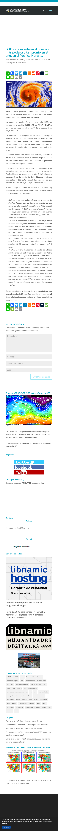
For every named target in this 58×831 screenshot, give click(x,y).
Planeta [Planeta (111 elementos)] (14, 703)
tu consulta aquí (23, 783)
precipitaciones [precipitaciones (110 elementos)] (22, 703)
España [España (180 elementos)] (19, 688)
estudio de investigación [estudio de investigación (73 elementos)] (30, 688)
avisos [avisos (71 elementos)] (22, 677)
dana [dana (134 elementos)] (13, 688)
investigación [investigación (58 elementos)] (10, 696)
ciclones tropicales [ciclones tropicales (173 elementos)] (36, 684)
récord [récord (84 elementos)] (38, 703)
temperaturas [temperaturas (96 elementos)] (19, 707)
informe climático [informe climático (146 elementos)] (43, 692)
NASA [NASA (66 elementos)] (18, 699)
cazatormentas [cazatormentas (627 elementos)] (41, 680)
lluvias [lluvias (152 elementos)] (30, 696)
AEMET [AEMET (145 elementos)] (9, 677)
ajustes (4, 823)
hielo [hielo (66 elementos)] (35, 692)
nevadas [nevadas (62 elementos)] (24, 699)
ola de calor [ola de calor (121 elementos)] (43, 699)
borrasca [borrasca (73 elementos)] (39, 677)
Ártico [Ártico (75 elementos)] (16, 711)
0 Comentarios (21, 63)
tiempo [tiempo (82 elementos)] (44, 707)
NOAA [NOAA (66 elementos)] (36, 699)
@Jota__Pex (25, 528)
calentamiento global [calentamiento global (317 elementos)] (12, 680)
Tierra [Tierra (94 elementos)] (49, 707)
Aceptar (6, 827)
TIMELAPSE (27, 483)
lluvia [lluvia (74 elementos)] (24, 696)
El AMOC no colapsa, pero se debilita (28, 721)
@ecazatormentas (13, 528)
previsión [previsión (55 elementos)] (31, 703)
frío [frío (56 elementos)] (31, 692)
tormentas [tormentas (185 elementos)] (9, 711)
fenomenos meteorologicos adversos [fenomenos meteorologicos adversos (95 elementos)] (17, 692)
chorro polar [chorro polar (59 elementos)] (10, 684)
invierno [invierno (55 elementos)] (18, 696)
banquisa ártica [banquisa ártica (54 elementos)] (30, 677)
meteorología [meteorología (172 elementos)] (10, 699)
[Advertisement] (29, 31)
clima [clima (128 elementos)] (44, 684)
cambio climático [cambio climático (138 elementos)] (30, 680)
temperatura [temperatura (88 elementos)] (10, 707)
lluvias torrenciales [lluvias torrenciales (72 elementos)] (39, 696)
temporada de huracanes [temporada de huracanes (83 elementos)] (33, 707)
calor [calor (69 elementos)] (22, 680)
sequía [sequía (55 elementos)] (44, 703)
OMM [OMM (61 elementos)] (8, 703)
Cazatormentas (13, 60)
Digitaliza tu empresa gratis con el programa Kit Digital (24, 604)
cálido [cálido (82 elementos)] (8, 688)
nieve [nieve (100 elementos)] (30, 699)
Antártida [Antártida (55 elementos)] (15, 677)
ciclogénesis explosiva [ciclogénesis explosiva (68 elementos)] (22, 684)
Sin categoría (10, 63)
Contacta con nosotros (16, 618)
